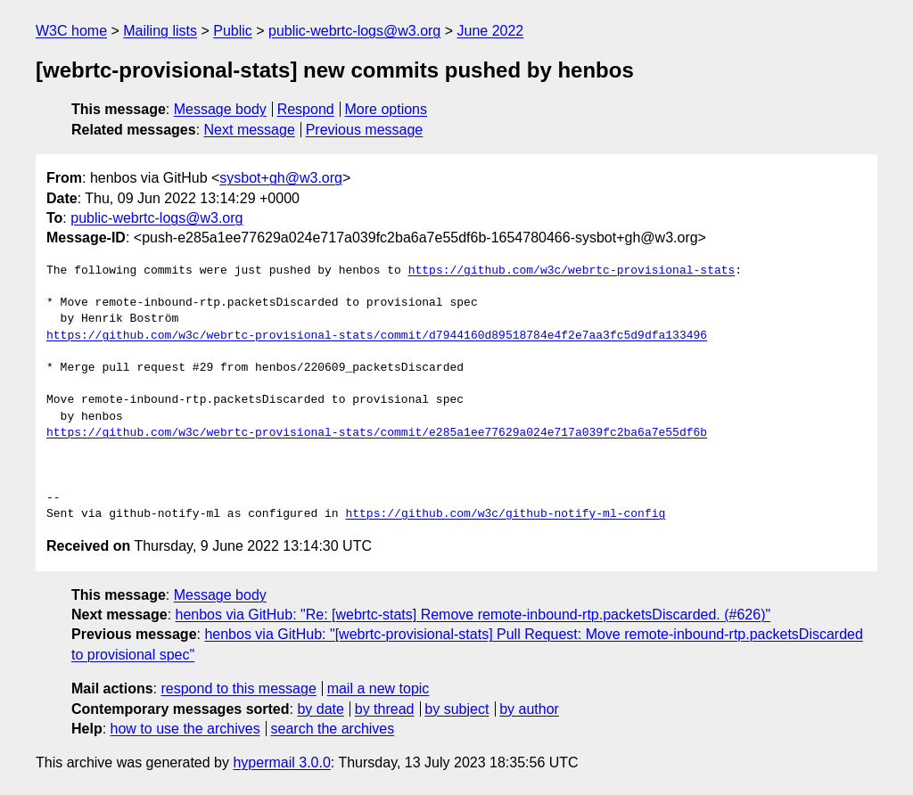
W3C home (71, 30)
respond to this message (238, 688)
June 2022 (490, 30)
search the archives (333, 728)
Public (232, 30)
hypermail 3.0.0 (281, 762)
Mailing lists (160, 30)
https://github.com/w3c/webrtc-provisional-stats (572, 271)
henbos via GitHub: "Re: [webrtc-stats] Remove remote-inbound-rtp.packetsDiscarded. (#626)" (473, 614)
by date (320, 709)
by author (529, 709)
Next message (249, 129)
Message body (220, 109)
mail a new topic (378, 688)
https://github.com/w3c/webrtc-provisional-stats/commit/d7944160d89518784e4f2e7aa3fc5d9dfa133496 (376, 336)
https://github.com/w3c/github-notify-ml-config (505, 514)
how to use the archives (185, 728)
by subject (456, 709)
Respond (305, 109)
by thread (385, 709)
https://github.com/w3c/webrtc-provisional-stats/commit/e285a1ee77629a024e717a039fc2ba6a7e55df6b (376, 433)
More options (386, 109)
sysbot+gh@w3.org (280, 177)
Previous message (365, 129)
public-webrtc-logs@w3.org (354, 30)
